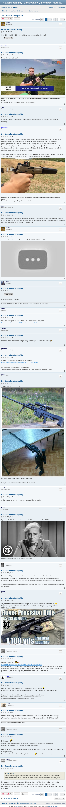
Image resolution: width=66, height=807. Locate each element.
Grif (9, 703)
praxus (8, 650)
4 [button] (53, 19)
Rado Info (4, 508)
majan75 (8, 281)
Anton (3, 308)
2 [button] (48, 19)
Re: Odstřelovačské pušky (12, 53)
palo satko (8, 564)
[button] (42, 19)
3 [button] (51, 19)
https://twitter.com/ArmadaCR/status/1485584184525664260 (21, 664)
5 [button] (56, 19)
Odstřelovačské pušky (12, 15)
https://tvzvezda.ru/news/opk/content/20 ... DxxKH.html (19, 363)
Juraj (2, 107)
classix (3, 374)
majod (3, 488)
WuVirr (8, 22)
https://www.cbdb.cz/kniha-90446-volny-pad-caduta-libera (20, 323)
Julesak (3, 328)
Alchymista (4, 46)
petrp (8, 676)
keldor (3, 591)
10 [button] (61, 19)
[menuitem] (15, 7)
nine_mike (4, 348)
